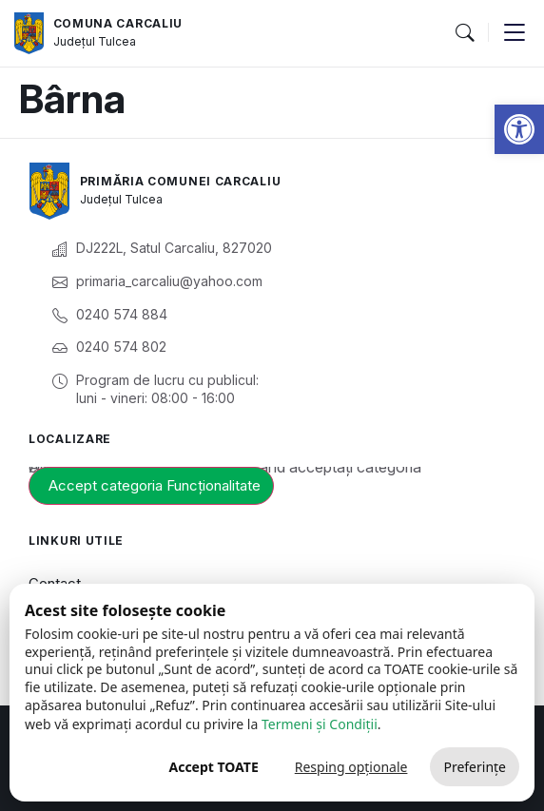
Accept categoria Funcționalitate (155, 485)
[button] (519, 129)
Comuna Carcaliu (118, 23)
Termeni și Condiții (320, 724)
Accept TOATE (213, 767)
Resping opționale (351, 767)
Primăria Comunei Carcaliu (181, 181)
